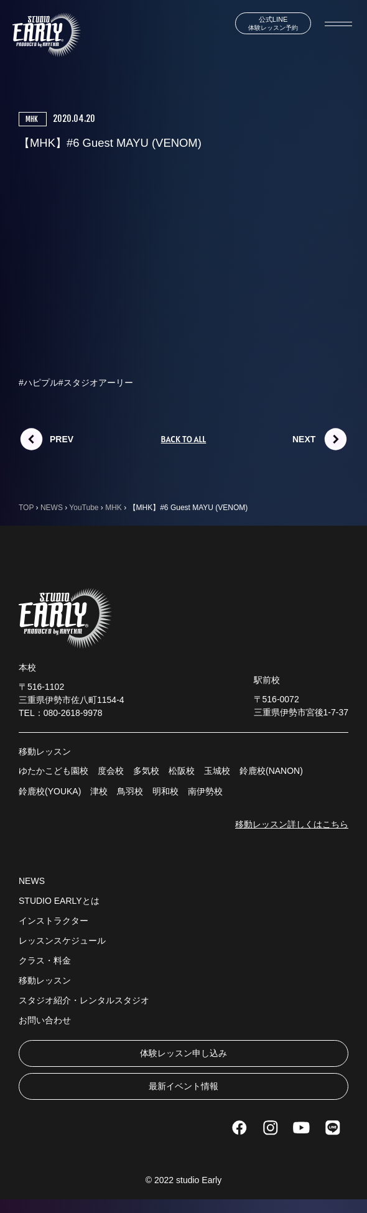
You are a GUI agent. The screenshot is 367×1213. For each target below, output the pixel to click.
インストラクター (53, 921)
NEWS (32, 881)
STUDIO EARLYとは (59, 901)
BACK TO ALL (184, 439)
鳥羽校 (130, 791)
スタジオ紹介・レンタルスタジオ (84, 1000)
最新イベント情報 (183, 1086)
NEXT (303, 439)
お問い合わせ (45, 1020)
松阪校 (182, 771)
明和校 (165, 791)
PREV (61, 439)
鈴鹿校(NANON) (271, 771)
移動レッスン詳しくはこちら (291, 824)
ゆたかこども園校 (53, 771)
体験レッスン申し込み (183, 1053)
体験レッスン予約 (273, 23)
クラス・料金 (45, 960)
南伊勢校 (205, 791)
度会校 (111, 771)
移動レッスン (45, 980)
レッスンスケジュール (62, 941)
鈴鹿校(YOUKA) (50, 791)
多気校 (146, 771)
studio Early (198, 1180)
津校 (99, 791)
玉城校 (217, 771)
